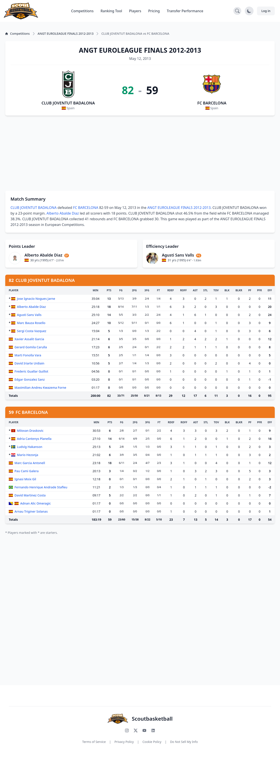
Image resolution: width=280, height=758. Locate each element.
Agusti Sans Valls (29, 315)
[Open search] (237, 11)
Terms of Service (94, 742)
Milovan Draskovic (30, 430)
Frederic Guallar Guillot (31, 371)
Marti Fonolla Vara (27, 355)
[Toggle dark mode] (249, 11)
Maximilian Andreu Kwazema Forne (40, 387)
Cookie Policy (151, 742)
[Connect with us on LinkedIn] (153, 730)
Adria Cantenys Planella (34, 439)
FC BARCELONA (211, 103)
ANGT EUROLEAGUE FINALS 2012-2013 (179, 207)
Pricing (154, 11)
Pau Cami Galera (26, 471)
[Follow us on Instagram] (127, 730)
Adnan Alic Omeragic (35, 503)
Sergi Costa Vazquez (31, 331)
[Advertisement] (140, 153)
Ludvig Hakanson (29, 447)
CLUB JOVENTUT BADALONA (68, 103)
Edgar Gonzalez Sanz (29, 379)
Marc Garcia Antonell (29, 463)
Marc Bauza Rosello (31, 323)
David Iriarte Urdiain (29, 363)
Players (135, 11)
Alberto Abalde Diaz (63, 213)
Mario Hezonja (27, 455)
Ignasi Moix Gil (25, 479)
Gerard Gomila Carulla (30, 347)
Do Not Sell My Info (184, 742)
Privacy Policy (124, 742)
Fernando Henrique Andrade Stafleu (40, 487)
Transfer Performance (185, 11)
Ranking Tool (111, 11)
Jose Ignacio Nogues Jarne (36, 299)
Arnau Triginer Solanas (31, 511)
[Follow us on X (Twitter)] (135, 730)
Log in (265, 11)
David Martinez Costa (30, 495)
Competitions (82, 11)
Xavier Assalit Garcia (29, 339)
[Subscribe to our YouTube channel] (144, 730)
